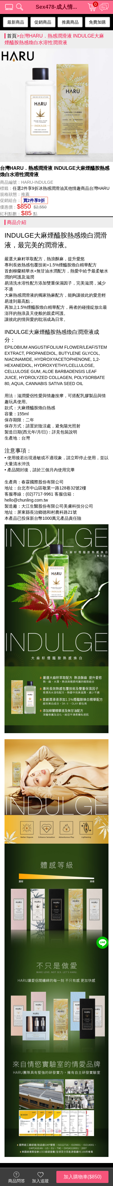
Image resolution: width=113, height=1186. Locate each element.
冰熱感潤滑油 (51, 189)
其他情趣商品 (76, 189)
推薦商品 (70, 23)
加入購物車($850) (83, 1176)
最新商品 (15, 23)
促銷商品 (42, 23)
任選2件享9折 (26, 189)
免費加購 (97, 23)
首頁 (12, 36)
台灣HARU (99, 189)
